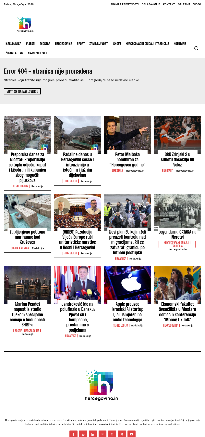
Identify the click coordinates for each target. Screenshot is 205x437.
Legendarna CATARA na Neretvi (177, 224)
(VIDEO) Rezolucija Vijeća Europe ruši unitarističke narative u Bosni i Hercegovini (77, 228)
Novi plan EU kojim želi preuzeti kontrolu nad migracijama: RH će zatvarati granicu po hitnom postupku (127, 230)
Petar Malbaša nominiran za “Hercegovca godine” (127, 156)
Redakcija (37, 176)
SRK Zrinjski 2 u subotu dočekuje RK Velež (177, 156)
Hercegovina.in (135, 164)
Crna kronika (20, 231)
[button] (196, 48)
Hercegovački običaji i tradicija (177, 233)
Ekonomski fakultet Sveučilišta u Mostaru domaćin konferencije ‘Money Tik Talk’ (177, 295)
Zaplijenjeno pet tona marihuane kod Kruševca (27, 224)
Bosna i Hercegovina (27, 307)
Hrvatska (120, 244)
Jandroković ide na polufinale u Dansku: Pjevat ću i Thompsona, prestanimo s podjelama (77, 295)
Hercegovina (20, 176)
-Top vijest (70, 172)
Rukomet (167, 163)
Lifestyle (117, 163)
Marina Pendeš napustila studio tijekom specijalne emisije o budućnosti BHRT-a (27, 295)
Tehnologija (120, 303)
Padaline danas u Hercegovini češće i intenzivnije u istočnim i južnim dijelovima (77, 160)
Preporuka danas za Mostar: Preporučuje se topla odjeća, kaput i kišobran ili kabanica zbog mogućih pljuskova (27, 162)
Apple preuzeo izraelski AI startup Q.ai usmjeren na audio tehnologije (127, 293)
